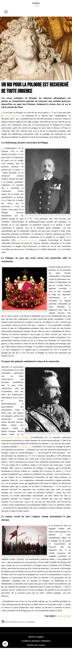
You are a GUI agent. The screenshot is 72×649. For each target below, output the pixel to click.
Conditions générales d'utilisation (36, 641)
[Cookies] (5, 644)
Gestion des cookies (36, 645)
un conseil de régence (28, 240)
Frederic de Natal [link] (63, 616)
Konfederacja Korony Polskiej (16, 437)
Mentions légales (36, 637)
